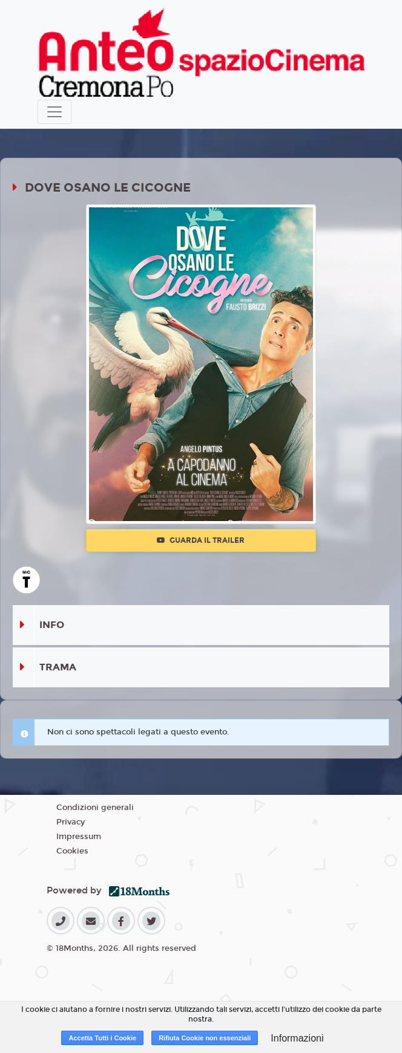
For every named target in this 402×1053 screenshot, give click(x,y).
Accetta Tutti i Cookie (102, 1038)
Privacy (70, 822)
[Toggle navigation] (54, 112)
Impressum (78, 836)
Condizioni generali (95, 807)
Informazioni (297, 1038)
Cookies (72, 851)
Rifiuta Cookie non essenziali (205, 1038)
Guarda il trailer (201, 540)
